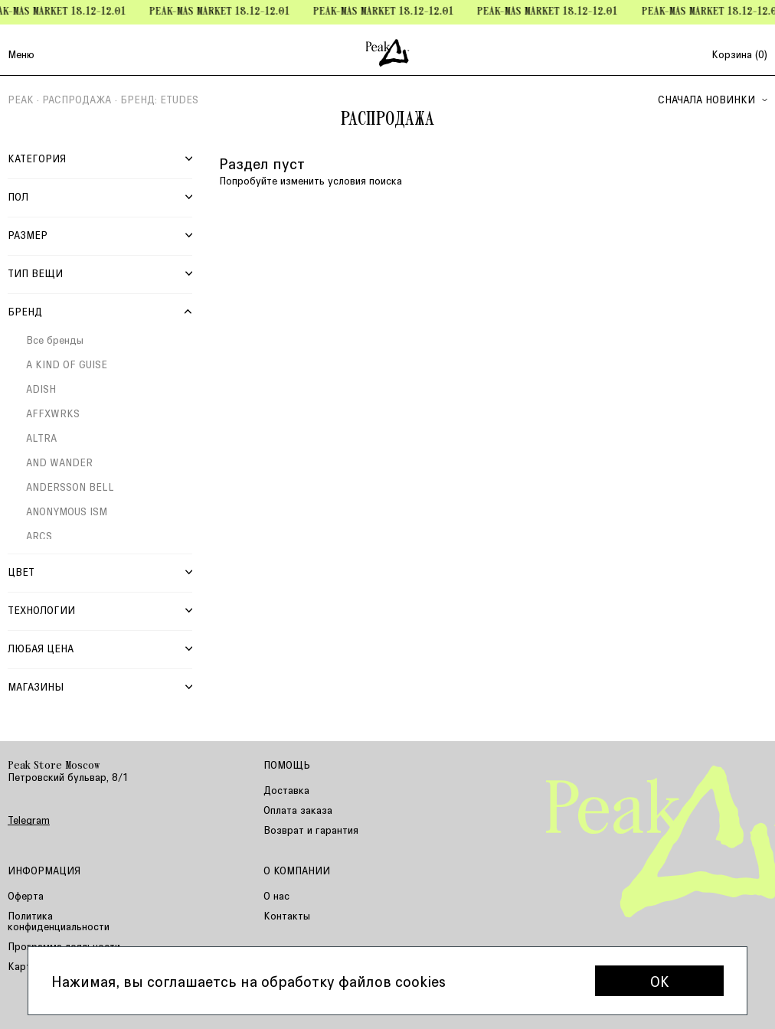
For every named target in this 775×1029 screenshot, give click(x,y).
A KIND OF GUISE (66, 364)
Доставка (286, 789)
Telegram (29, 820)
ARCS (39, 535)
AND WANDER (59, 462)
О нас (276, 895)
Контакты (286, 915)
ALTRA (41, 437)
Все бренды (54, 339)
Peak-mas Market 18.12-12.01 (224, 12)
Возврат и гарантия (310, 829)
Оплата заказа (297, 809)
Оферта (26, 895)
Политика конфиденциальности (59, 921)
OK (659, 981)
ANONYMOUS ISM (66, 511)
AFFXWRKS (53, 413)
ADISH (41, 388)
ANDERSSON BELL (70, 486)
